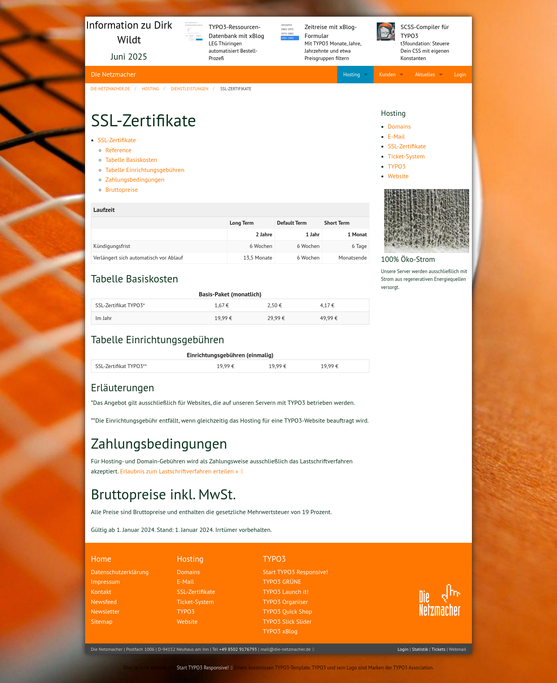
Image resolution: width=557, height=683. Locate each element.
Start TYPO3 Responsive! (203, 667)
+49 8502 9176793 (238, 649)
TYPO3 (274, 559)
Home (101, 559)
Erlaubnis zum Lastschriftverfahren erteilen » (179, 471)
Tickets (438, 649)
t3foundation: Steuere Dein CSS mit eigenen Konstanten (425, 51)
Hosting (190, 559)
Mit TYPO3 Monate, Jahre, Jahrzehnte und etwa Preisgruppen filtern (333, 51)
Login (403, 649)
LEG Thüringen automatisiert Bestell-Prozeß (233, 51)
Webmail (457, 649)
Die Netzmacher (113, 74)
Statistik (420, 649)
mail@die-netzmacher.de (285, 649)
